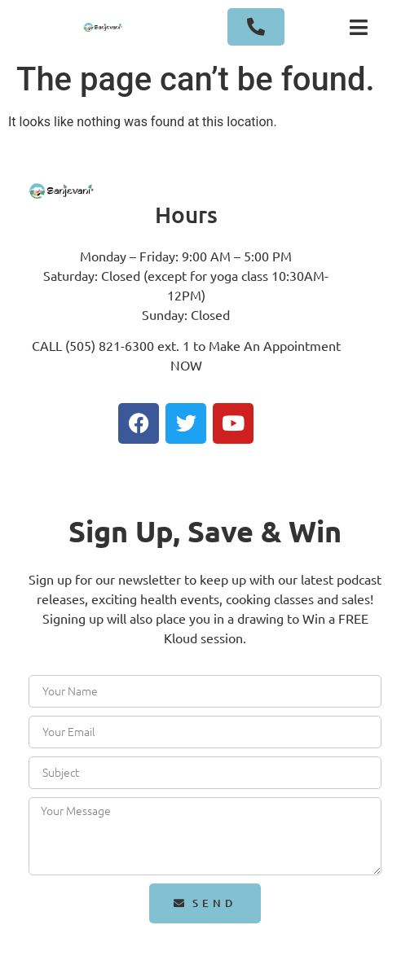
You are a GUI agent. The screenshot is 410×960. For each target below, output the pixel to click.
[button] (359, 26)
